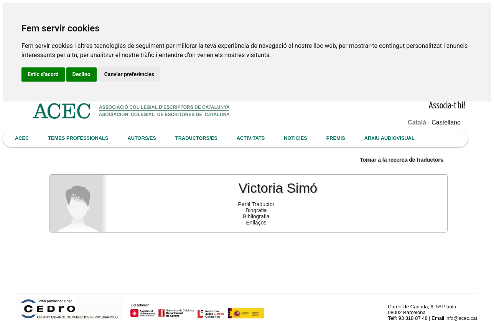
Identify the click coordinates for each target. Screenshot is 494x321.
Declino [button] (81, 74)
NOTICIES (295, 138)
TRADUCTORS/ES (196, 138)
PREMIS (335, 138)
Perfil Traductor (256, 204)
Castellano (446, 122)
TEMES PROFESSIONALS (78, 138)
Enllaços (256, 222)
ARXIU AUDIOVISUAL (389, 138)
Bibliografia (256, 216)
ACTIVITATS (251, 138)
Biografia (256, 210)
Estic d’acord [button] (43, 74)
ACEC (22, 138)
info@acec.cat (461, 318)
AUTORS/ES (141, 138)
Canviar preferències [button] (129, 74)
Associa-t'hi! (447, 106)
